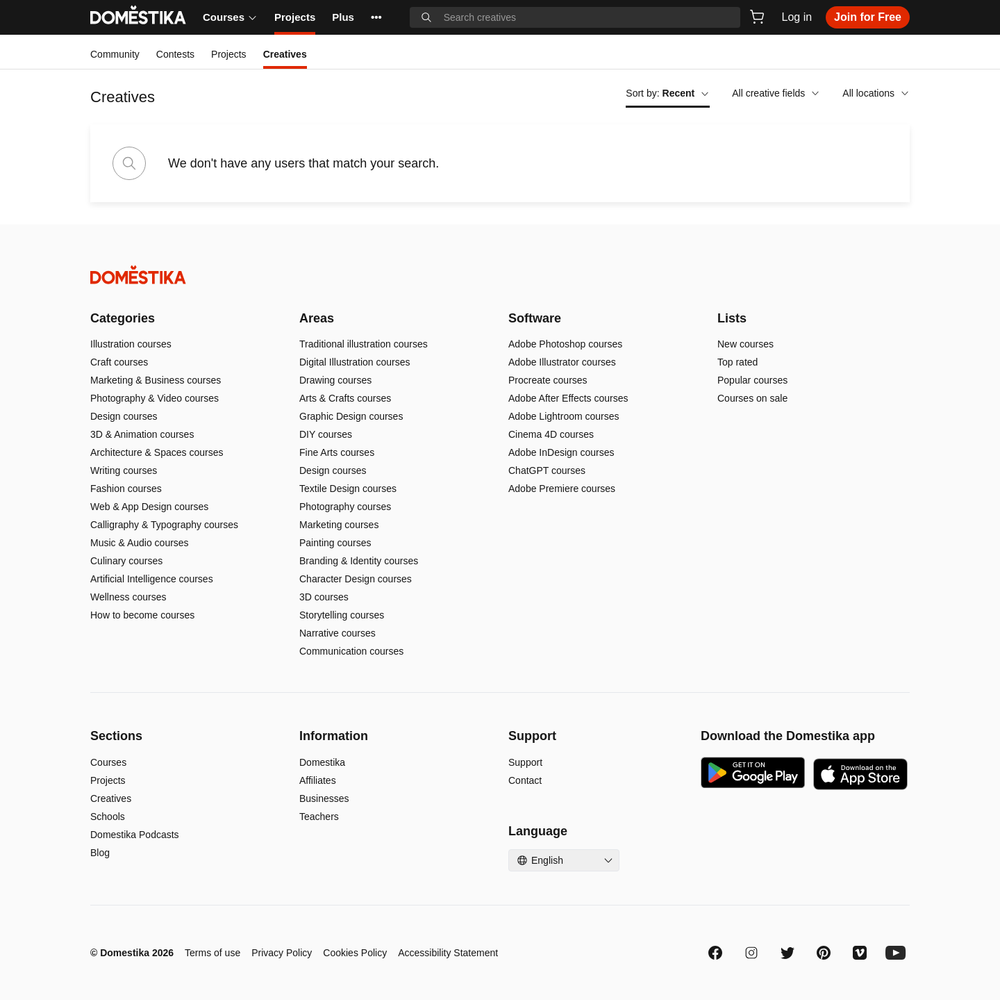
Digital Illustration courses (354, 362)
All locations (876, 93)
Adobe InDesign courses (561, 452)
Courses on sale (752, 398)
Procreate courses (548, 380)
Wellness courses (128, 597)
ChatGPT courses (546, 470)
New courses (745, 344)
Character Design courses (355, 578)
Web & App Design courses (149, 506)
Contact (525, 780)
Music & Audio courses (139, 542)
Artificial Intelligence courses (151, 578)
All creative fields (776, 93)
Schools (107, 816)
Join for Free (867, 17)
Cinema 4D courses (551, 434)
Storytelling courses (341, 615)
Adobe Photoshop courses (565, 344)
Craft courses (119, 362)
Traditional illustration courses (363, 344)
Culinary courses (126, 560)
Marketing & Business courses (155, 380)
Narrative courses (337, 633)
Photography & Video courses (154, 398)
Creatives (110, 798)
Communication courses (351, 651)
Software (534, 318)
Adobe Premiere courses (561, 488)
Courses (230, 17)
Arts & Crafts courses (345, 398)
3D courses (324, 597)
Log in (797, 17)
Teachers (319, 816)
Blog (100, 852)
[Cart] (757, 17)
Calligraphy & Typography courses (164, 524)
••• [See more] (376, 17)
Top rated (737, 362)
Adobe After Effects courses (568, 398)
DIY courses (325, 434)
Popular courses (752, 380)
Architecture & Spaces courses (156, 452)
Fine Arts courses (336, 452)
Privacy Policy (281, 952)
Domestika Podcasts (134, 834)
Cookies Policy (355, 952)
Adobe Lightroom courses (563, 416)
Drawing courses (335, 380)
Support (525, 762)
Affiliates (317, 780)
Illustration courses (131, 344)
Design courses (124, 416)
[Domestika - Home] (500, 275)
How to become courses (142, 615)
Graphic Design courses (351, 416)
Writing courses (123, 470)
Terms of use (212, 952)
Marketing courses (338, 524)
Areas (316, 318)
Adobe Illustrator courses (562, 362)
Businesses (324, 798)
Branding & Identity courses (358, 560)
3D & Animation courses (142, 434)
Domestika (322, 762)
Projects (294, 17)
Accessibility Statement (448, 952)
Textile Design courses (348, 488)
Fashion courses (126, 488)
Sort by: (668, 93)
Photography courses (345, 506)
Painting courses (335, 542)
